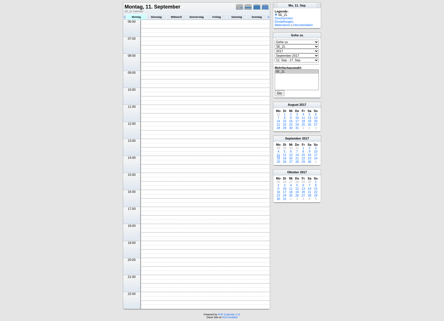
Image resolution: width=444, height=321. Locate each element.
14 (278, 121)
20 (315, 121)
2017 (302, 104)
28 (278, 128)
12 (309, 117)
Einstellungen (284, 21)
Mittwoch (176, 17)
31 (297, 128)
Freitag (216, 17)
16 (291, 121)
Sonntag (256, 17)
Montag (136, 17)
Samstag (236, 17)
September (293, 138)
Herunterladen (303, 25)
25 (303, 124)
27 (315, 124)
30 (291, 128)
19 (309, 121)
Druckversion (284, 18)
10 (297, 117)
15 (284, 121)
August (293, 104)
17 (297, 121)
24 (297, 124)
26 (309, 124)
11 (303, 117)
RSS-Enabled (230, 317)
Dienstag (156, 17)
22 (284, 124)
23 (291, 124)
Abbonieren (283, 25)
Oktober (293, 172)
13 (315, 117)
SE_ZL (297, 72)
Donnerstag (196, 17)
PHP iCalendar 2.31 (229, 314)
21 (278, 124)
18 (303, 121)
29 (284, 128)
